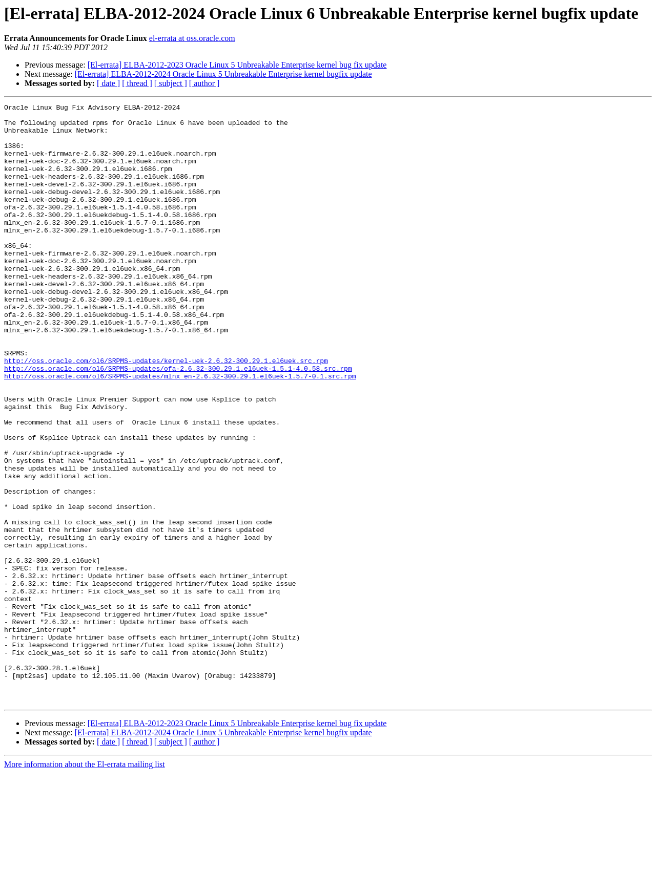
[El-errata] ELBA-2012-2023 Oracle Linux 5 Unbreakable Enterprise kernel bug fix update (237, 64)
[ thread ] (137, 83)
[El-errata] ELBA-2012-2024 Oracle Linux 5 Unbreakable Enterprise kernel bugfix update (223, 74)
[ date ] (108, 83)
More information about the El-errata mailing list (84, 884)
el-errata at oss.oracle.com (192, 38)
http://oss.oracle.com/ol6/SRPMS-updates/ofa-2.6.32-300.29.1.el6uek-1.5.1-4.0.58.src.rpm (178, 422)
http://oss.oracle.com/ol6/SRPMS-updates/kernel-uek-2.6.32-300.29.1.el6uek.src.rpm (166, 412)
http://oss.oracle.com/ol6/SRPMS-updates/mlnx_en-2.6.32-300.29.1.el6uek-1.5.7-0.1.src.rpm (180, 431)
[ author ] (204, 83)
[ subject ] (170, 83)
